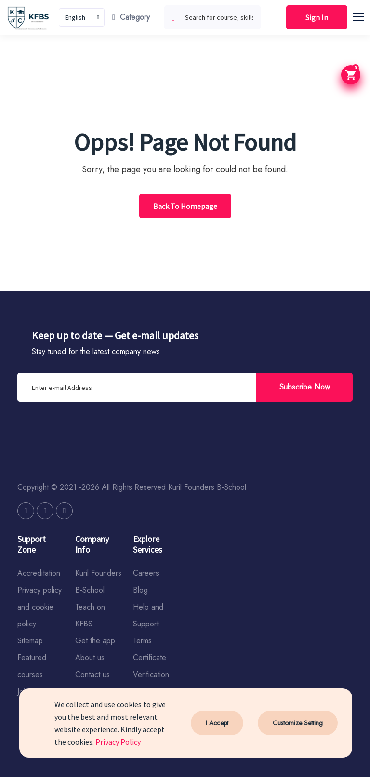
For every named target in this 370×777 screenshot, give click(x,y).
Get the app (95, 640)
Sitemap (30, 640)
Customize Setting (298, 723)
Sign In (316, 17)
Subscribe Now (304, 386)
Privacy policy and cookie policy (39, 606)
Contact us (92, 674)
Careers (146, 573)
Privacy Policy (118, 742)
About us (90, 657)
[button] (362, 15)
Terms (142, 640)
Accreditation (38, 573)
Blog (140, 590)
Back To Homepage (185, 206)
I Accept (217, 723)
